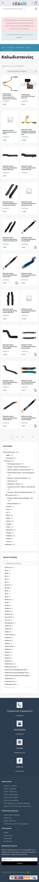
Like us (19, 766)
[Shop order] (22, 71)
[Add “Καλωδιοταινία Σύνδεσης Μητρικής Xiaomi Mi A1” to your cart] (35, 354)
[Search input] (18, 8)
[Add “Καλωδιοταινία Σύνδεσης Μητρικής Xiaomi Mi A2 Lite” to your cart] (35, 390)
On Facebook (19, 771)
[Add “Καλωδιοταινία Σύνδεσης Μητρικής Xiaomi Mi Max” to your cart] (35, 426)
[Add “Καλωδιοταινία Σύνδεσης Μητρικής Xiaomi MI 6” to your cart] (17, 283)
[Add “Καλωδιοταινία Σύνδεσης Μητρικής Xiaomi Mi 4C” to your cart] (35, 247)
